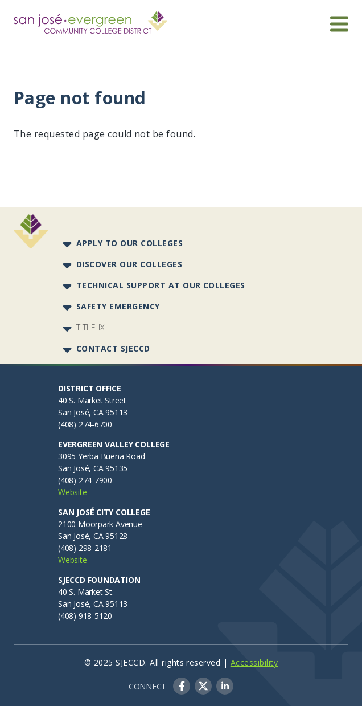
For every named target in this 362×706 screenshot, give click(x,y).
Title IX (90, 327)
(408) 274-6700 (85, 424)
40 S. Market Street (92, 400)
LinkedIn (224, 686)
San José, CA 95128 (92, 535)
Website (72, 492)
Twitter (203, 686)
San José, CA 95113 (92, 412)
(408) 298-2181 (85, 547)
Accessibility (254, 662)
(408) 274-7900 (85, 480)
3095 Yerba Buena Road (101, 456)
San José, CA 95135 (92, 468)
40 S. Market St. (86, 591)
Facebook (181, 686)
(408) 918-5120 (85, 615)
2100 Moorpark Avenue (100, 524)
